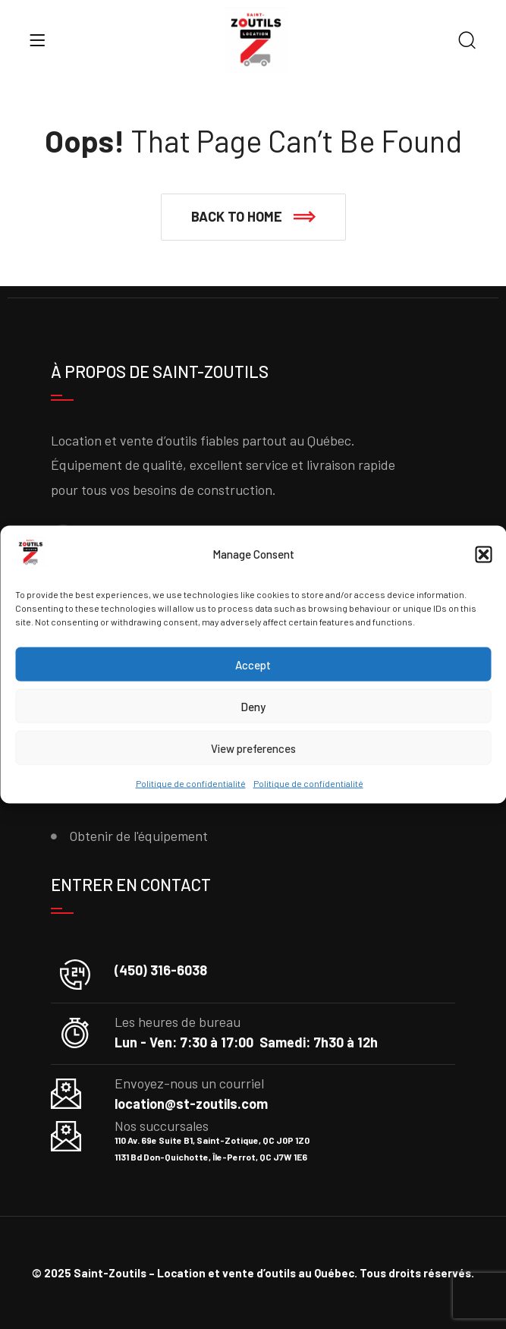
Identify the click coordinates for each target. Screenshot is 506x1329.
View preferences (253, 748)
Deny (253, 706)
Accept (253, 665)
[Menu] (37, 40)
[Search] (467, 41)
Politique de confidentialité (191, 783)
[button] (483, 554)
